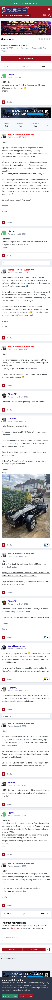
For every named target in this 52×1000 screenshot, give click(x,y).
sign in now (15, 928)
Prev (7, 66)
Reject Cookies (26, 996)
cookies (18, 985)
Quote (9, 102)
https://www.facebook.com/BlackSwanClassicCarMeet (25, 617)
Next (44, 66)
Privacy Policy (43, 983)
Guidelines (31, 983)
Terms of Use (21, 983)
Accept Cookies (10, 996)
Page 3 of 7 (26, 66)
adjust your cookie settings (30, 988)
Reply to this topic (26, 58)
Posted (16, 77)
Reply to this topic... (12, 937)
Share (12, 949)
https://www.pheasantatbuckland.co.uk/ (25, 174)
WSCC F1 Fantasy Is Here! (24, 3)
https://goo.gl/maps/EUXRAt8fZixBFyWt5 (19, 368)
